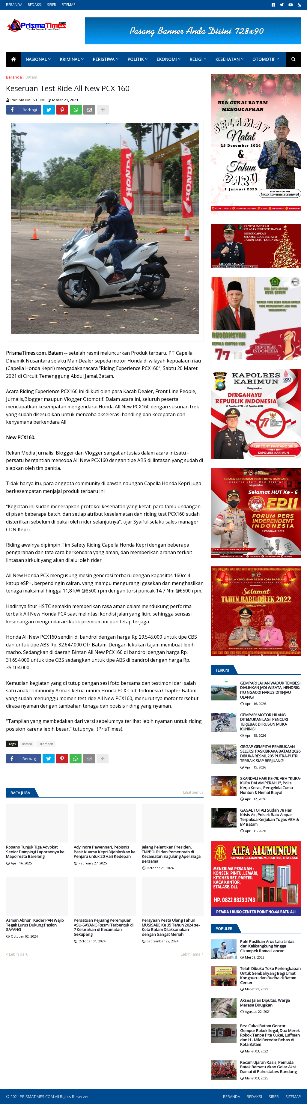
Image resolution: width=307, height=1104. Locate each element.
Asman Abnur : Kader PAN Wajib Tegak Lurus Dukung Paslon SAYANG (35, 925)
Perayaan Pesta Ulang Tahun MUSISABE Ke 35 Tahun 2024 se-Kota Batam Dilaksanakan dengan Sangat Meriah (171, 927)
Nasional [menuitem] (36, 59)
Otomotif (45, 743)
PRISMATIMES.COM (37, 1096)
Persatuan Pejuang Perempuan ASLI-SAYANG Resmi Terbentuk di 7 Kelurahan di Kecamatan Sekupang (103, 927)
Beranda (14, 77)
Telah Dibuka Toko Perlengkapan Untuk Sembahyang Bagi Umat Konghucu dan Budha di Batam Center (270, 975)
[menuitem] (13, 59)
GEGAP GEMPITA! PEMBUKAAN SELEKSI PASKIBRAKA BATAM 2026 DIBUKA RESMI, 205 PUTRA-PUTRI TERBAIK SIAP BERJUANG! (270, 753)
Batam (31, 77)
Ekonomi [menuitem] (166, 59)
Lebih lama (191, 954)
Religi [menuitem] (195, 59)
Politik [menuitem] (135, 59)
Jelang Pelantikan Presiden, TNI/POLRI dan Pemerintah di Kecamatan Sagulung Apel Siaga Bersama (171, 854)
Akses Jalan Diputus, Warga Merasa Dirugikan (265, 1002)
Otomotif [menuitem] (263, 59)
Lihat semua (193, 792)
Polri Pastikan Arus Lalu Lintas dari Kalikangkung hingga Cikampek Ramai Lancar (267, 946)
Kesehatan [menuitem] (227, 59)
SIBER (51, 4)
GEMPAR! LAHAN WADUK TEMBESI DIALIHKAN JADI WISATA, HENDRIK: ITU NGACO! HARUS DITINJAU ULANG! (270, 690)
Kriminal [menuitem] (70, 59)
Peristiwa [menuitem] (104, 59)
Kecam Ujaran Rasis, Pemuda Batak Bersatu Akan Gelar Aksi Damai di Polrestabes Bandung (268, 1067)
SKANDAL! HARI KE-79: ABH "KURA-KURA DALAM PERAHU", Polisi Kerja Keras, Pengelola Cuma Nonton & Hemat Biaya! (270, 785)
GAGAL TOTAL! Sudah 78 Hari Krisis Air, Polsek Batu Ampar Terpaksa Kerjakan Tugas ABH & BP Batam (269, 817)
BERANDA (14, 4)
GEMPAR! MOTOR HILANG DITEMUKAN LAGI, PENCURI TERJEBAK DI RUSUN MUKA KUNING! (264, 722)
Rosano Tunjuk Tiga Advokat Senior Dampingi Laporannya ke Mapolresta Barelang (35, 852)
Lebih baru (18, 954)
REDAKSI (35, 4)
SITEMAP (68, 4)
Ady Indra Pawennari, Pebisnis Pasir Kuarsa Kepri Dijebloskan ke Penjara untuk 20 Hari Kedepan (105, 852)
